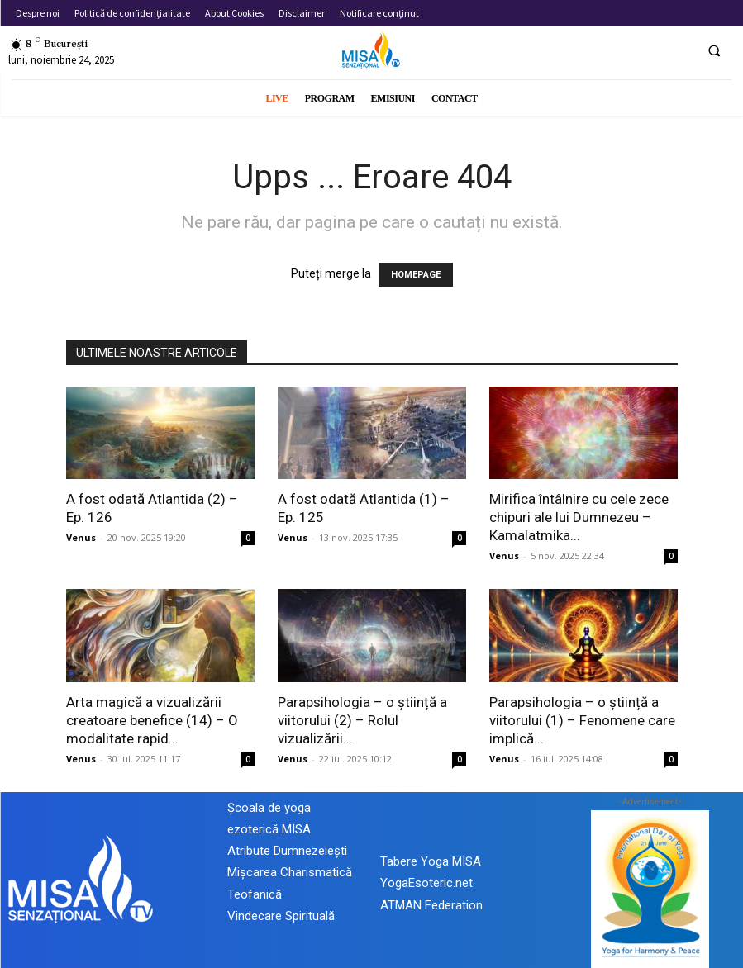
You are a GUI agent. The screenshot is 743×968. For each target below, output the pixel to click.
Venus (81, 537)
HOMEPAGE (416, 274)
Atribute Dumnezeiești (287, 850)
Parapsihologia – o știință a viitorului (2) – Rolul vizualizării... (362, 720)
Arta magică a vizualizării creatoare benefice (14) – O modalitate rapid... (152, 720)
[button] (714, 50)
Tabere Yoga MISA (430, 861)
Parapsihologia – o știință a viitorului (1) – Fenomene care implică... (582, 720)
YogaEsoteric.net (426, 882)
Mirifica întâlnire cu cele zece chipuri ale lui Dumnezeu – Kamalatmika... (579, 517)
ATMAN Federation (431, 905)
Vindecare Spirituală (281, 916)
